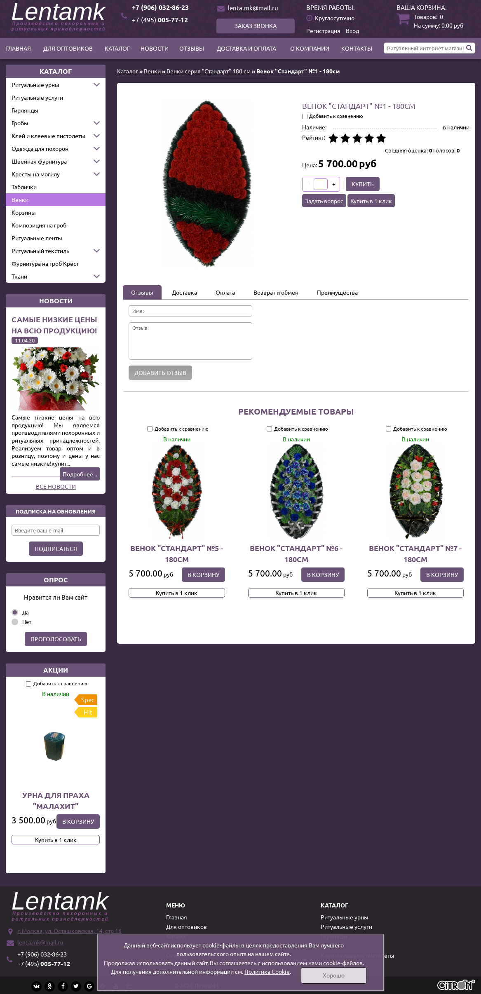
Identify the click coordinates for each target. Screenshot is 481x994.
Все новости (56, 486)
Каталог (117, 48)
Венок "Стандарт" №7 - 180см (415, 553)
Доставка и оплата (246, 48)
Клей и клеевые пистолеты (48, 135)
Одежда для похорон (40, 148)
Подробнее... (80, 474)
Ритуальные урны (35, 84)
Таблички (24, 186)
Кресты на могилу (36, 174)
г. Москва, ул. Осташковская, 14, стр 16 (69, 930)
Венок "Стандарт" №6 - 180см (296, 553)
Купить (363, 184)
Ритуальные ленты (37, 237)
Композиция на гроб (39, 225)
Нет (26, 621)
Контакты (356, 48)
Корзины (24, 212)
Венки (20, 199)
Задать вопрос (324, 200)
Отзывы (191, 48)
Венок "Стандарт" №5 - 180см (176, 553)
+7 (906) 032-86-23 (160, 7)
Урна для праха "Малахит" (55, 800)
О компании (309, 48)
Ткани (19, 276)
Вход (352, 30)
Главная (18, 48)
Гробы (20, 123)
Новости (155, 48)
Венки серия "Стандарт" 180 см (209, 71)
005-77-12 (160, 19)
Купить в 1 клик (56, 839)
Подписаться (56, 548)
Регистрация (323, 30)
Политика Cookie (267, 971)
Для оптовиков (68, 48)
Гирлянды (25, 110)
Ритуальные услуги (37, 97)
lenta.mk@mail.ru (253, 8)
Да (25, 612)
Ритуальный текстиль (40, 250)
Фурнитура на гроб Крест (45, 263)
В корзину (78, 821)
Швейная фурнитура (39, 161)
